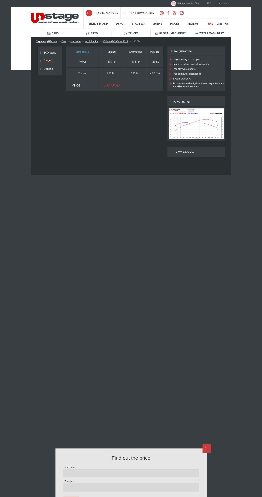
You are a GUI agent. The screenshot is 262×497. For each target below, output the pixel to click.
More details (82, 52)
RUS (226, 23)
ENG (210, 23)
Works (157, 23)
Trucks (131, 33)
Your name (70, 467)
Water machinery (209, 33)
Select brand (98, 23)
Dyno (119, 23)
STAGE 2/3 (138, 23)
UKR (219, 23)
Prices (174, 23)
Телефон (69, 481)
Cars (53, 33)
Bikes (92, 33)
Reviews (193, 23)
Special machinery (170, 33)
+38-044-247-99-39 (106, 13)
